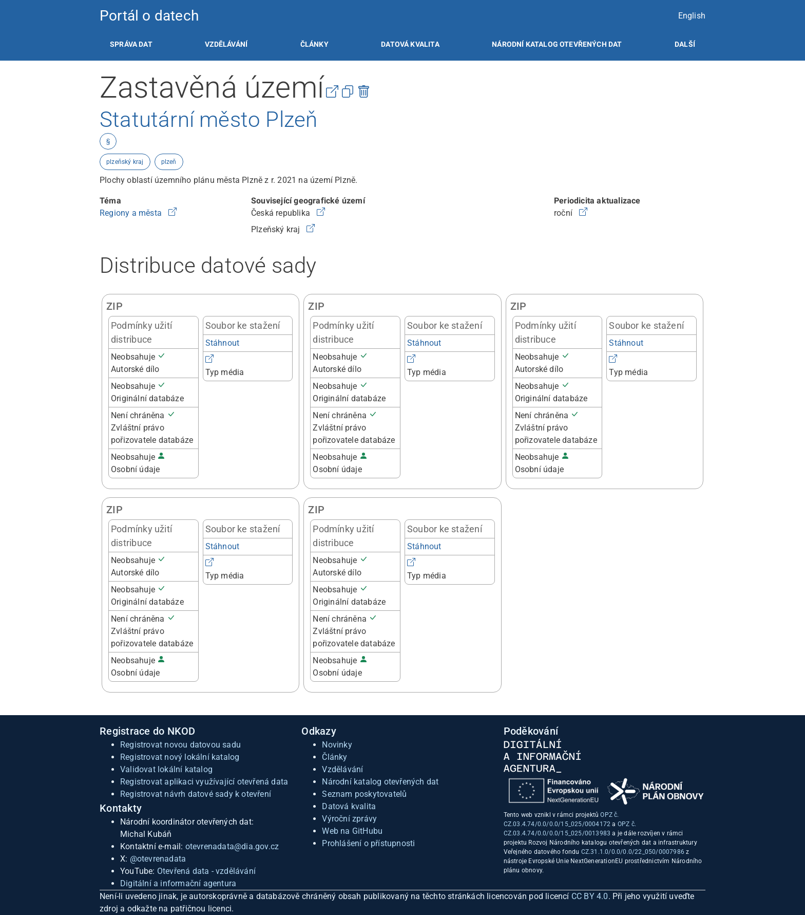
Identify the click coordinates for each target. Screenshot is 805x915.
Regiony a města (132, 213)
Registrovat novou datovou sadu (180, 745)
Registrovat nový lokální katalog (179, 757)
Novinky (337, 745)
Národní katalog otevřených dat (380, 782)
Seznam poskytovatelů (364, 794)
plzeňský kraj (125, 161)
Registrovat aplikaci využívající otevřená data (204, 782)
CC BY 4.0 (589, 896)
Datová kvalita (410, 44)
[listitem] (131, 44)
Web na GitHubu (352, 831)
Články (314, 44)
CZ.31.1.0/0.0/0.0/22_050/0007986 (632, 851)
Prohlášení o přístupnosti (368, 843)
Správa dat (131, 44)
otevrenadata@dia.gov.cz (232, 846)
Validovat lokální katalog (166, 769)
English (691, 16)
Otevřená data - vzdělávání (206, 871)
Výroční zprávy (349, 819)
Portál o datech (149, 15)
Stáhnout (222, 343)
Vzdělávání (226, 44)
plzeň (169, 161)
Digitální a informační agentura (178, 883)
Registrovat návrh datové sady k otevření (195, 794)
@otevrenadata (158, 859)
